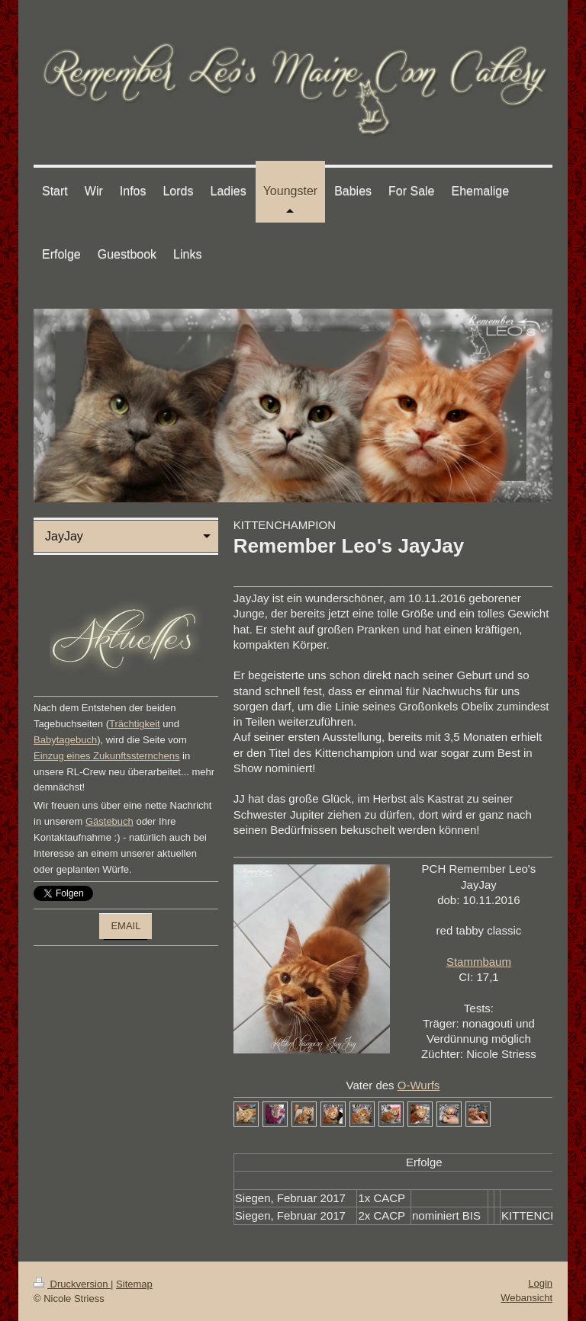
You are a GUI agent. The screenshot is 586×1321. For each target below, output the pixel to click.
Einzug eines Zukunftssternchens (107, 755)
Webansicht (526, 1297)
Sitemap (134, 1284)
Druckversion (72, 1284)
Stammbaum (478, 961)
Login (540, 1283)
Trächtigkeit (134, 723)
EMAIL (125, 925)
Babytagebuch (65, 739)
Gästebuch (109, 821)
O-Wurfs (419, 1085)
